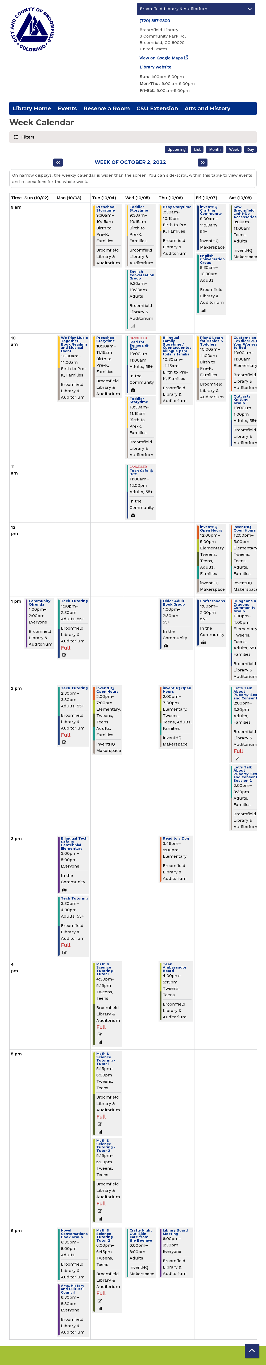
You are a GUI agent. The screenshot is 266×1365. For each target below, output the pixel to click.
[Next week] (202, 163)
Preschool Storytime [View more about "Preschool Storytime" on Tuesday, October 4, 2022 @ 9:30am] (105, 208)
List (197, 149)
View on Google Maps (161, 57)
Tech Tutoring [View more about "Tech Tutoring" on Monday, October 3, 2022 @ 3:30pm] (74, 898)
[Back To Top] (252, 1351)
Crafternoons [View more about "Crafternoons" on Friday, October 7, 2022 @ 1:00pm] (212, 601)
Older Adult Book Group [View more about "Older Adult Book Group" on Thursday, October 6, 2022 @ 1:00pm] (174, 603)
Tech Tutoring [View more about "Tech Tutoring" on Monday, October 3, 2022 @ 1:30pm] (74, 601)
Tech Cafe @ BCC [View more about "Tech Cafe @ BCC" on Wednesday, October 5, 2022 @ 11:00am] (141, 472)
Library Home (32, 108)
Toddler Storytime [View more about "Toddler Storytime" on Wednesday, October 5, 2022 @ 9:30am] (139, 208)
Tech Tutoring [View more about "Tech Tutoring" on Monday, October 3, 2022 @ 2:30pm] (74, 688)
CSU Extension (157, 108)
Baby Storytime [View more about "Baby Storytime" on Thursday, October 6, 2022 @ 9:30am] (177, 207)
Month (215, 149)
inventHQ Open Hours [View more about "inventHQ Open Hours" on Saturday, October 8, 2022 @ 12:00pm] (245, 528)
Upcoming (176, 149)
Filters (27, 137)
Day (250, 149)
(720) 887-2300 (155, 20)
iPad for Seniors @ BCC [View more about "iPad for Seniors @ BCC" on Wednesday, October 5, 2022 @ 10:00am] (139, 346)
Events (67, 108)
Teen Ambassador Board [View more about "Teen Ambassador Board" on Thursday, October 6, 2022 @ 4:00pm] (174, 968)
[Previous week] (58, 163)
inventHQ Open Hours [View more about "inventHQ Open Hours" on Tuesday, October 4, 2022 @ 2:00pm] (107, 690)
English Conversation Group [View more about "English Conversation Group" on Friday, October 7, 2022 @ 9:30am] (212, 259)
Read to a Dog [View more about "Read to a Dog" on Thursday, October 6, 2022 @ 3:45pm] (176, 838)
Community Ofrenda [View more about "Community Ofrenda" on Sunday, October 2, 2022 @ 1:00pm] (39, 603)
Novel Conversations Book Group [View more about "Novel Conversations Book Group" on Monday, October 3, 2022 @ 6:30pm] (74, 1234)
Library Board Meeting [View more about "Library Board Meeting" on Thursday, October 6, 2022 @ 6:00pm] (175, 1232)
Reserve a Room (107, 108)
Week (234, 149)
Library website (155, 67)
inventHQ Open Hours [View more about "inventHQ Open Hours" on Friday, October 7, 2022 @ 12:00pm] (211, 528)
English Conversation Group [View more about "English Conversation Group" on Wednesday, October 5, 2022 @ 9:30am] (142, 275)
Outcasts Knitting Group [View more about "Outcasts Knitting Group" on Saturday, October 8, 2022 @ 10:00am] (242, 400)
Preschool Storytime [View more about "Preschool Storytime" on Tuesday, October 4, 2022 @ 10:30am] (105, 339)
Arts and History (207, 108)
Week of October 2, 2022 (130, 162)
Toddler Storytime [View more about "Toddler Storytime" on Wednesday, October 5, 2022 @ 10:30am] (139, 400)
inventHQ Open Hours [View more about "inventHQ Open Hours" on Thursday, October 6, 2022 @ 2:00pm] (177, 690)
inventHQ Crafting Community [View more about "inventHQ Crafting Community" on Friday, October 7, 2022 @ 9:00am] (211, 210)
